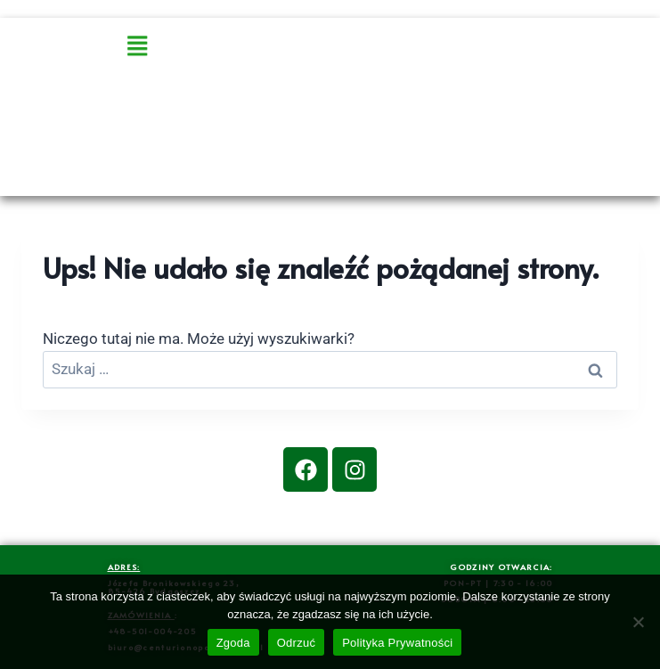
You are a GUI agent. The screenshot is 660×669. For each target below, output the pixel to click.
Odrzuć (296, 642)
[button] (185, 47)
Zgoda (233, 642)
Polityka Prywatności (397, 642)
